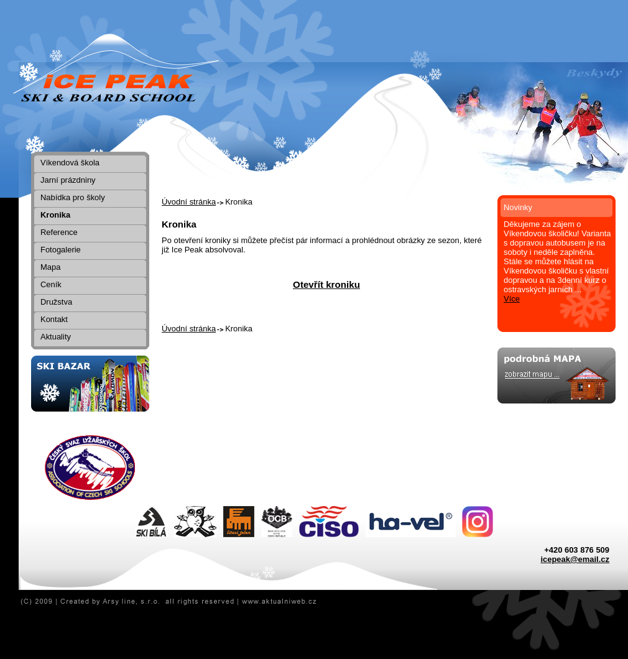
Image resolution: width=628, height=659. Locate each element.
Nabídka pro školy (72, 197)
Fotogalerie (60, 249)
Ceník (51, 284)
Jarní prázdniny (68, 180)
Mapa (50, 267)
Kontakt (54, 319)
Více (512, 298)
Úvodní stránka (189, 201)
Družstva (56, 301)
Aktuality (55, 336)
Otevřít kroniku (326, 284)
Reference (59, 232)
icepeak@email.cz (574, 559)
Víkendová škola (69, 162)
